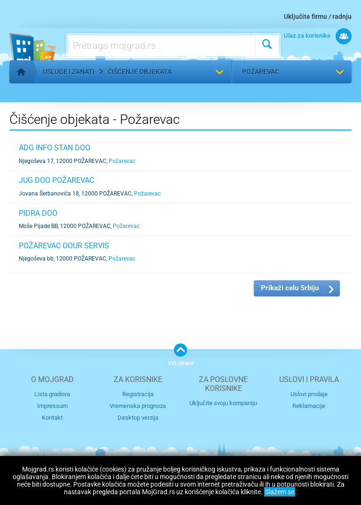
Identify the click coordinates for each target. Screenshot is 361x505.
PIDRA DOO (38, 213)
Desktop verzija (138, 417)
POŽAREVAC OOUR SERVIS (64, 245)
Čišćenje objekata (140, 71)
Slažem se (279, 492)
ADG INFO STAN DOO (54, 147)
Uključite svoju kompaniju (223, 403)
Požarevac (260, 71)
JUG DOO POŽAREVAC (56, 180)
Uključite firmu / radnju (318, 16)
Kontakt (52, 417)
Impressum (52, 405)
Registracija (138, 394)
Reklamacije (308, 405)
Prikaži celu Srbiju (290, 288)
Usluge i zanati (68, 71)
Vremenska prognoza (138, 405)
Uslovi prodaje (309, 394)
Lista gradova (52, 394)
